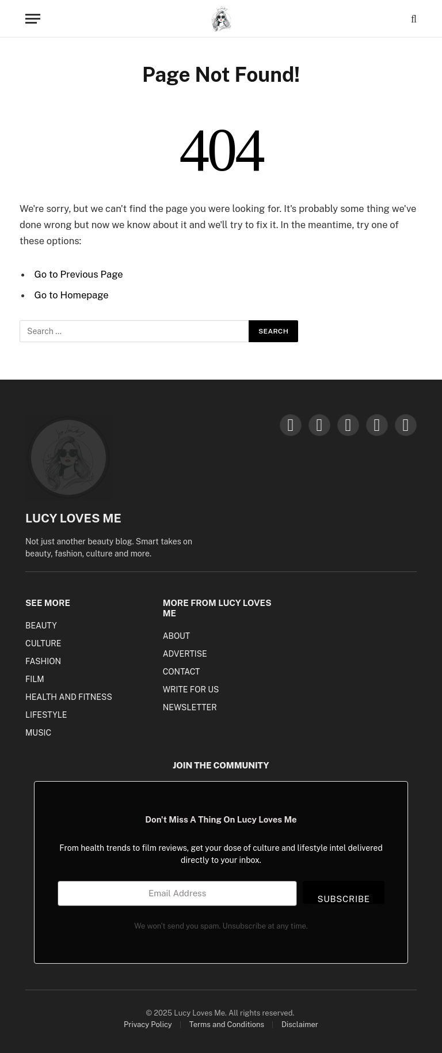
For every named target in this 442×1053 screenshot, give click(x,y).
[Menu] (32, 19)
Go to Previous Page (79, 274)
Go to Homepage (72, 295)
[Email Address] (177, 893)
